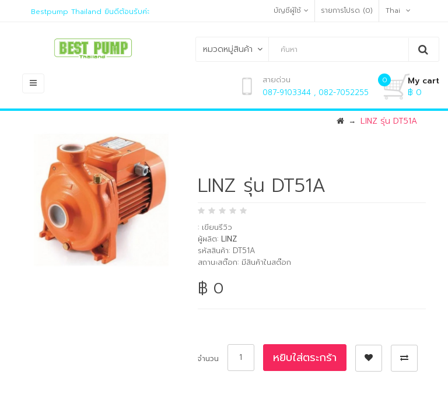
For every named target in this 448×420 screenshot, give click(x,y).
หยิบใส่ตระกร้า (305, 357)
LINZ (229, 238)
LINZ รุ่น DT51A (388, 121)
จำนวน (208, 359)
